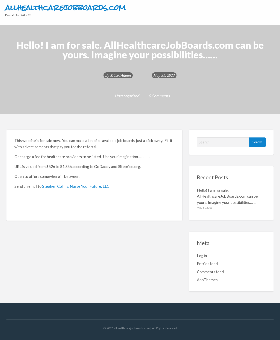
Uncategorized (127, 95)
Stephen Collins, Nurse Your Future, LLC (75, 186)
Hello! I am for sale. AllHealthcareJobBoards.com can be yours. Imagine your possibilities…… (227, 196)
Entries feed (207, 263)
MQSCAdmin (120, 75)
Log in (202, 255)
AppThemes (207, 279)
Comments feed (210, 271)
